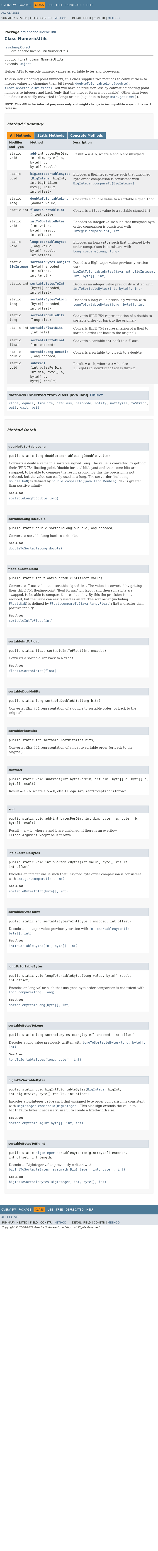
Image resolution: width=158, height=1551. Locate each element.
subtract (37, 363)
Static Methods (50, 135)
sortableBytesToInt (47, 283)
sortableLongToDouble (49, 352)
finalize (45, 403)
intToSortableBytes (47, 221)
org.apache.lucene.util (38, 32)
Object (25, 64)
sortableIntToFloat (47, 340)
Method (60, 18)
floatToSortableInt (47, 210)
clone (13, 403)
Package (25, 5)
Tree (59, 5)
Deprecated (75, 5)
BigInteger (41, 178)
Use (50, 5)
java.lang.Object (17, 47)
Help (89, 5)
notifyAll (118, 403)
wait (13, 407)
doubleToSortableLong (49, 198)
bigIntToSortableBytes (50, 174)
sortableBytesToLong (48, 299)
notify (100, 403)
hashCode (83, 403)
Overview (8, 5)
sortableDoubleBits (47, 315)
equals (28, 403)
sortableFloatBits (46, 328)
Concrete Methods (86, 135)
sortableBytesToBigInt (50, 262)
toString (138, 403)
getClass (64, 403)
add (33, 153)
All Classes (10, 12)
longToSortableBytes (48, 242)
